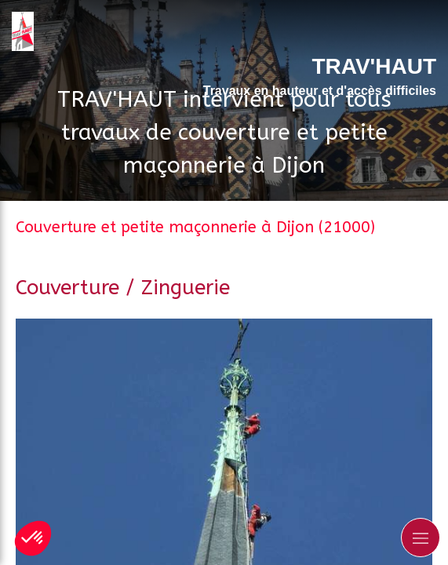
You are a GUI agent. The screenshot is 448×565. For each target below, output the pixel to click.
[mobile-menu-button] (420, 537)
